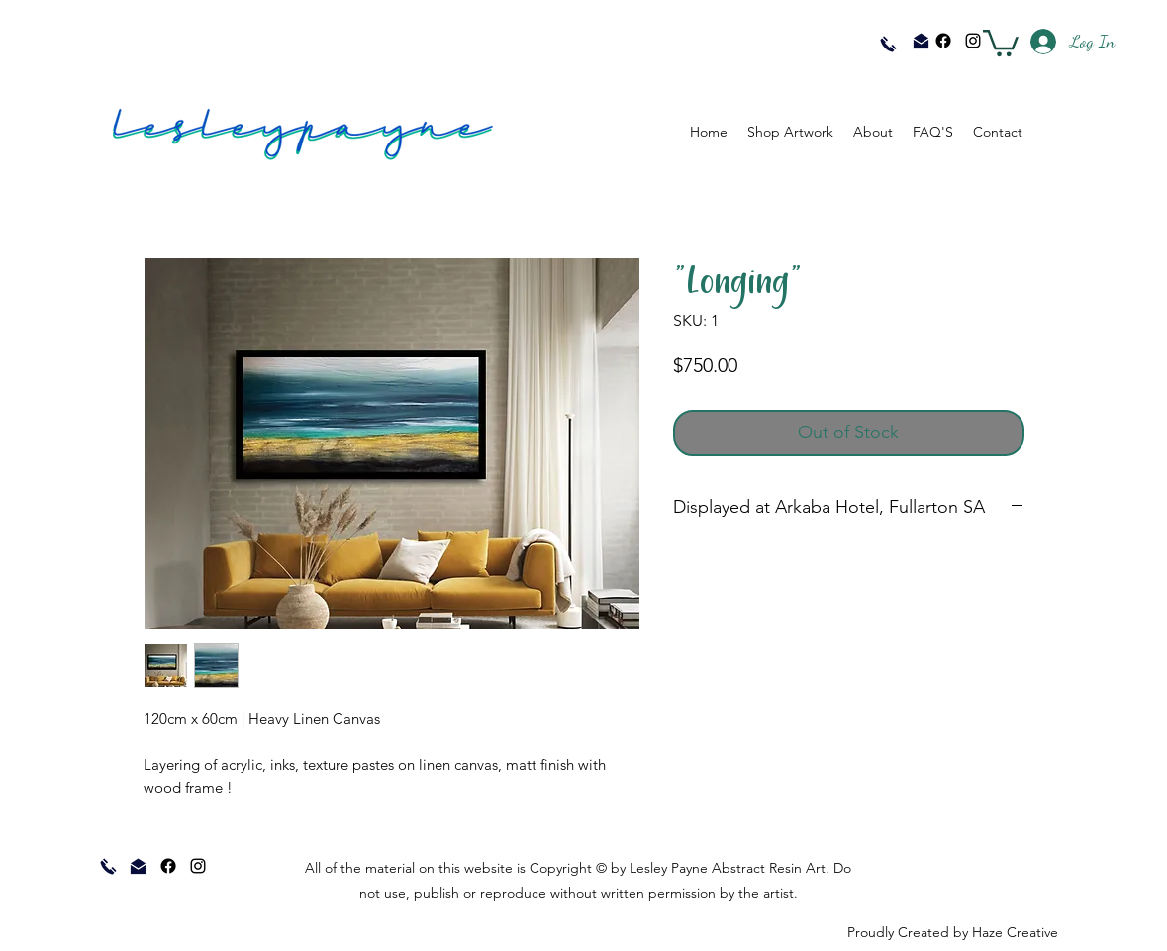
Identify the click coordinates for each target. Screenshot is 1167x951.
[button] (1001, 41)
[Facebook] (943, 40)
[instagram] (973, 40)
